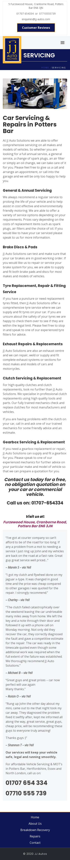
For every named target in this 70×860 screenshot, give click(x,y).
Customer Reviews (36, 28)
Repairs (35, 836)
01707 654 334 (26, 783)
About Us (35, 824)
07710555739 (47, 13)
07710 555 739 (26, 793)
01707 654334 (25, 13)
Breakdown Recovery (35, 830)
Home (35, 817)
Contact (35, 843)
